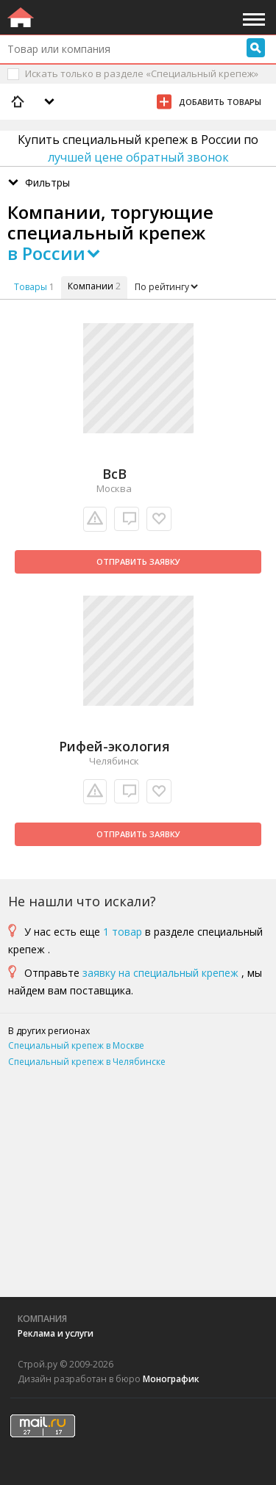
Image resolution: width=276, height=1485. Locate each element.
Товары (30, 287)
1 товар (122, 932)
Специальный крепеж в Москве (76, 1045)
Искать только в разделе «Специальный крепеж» (141, 73)
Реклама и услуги (55, 1333)
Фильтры (47, 182)
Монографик (171, 1379)
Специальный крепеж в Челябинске (87, 1061)
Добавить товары (220, 101)
